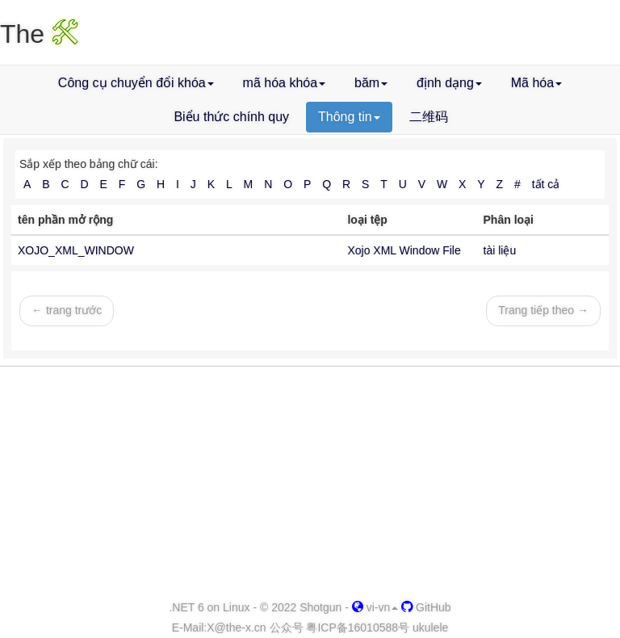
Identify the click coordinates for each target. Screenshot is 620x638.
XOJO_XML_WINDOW (76, 250)
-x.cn (236, 627)
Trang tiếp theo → (543, 310)
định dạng (449, 83)
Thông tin (349, 117)
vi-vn (375, 607)
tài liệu (500, 250)
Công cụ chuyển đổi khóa (136, 83)
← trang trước (66, 310)
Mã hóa (536, 83)
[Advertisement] (310, 484)
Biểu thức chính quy (231, 117)
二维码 (428, 117)
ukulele (430, 627)
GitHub (425, 607)
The (39, 33)
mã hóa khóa (284, 83)
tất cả (546, 184)
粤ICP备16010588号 (357, 627)
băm (371, 83)
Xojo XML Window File (403, 250)
